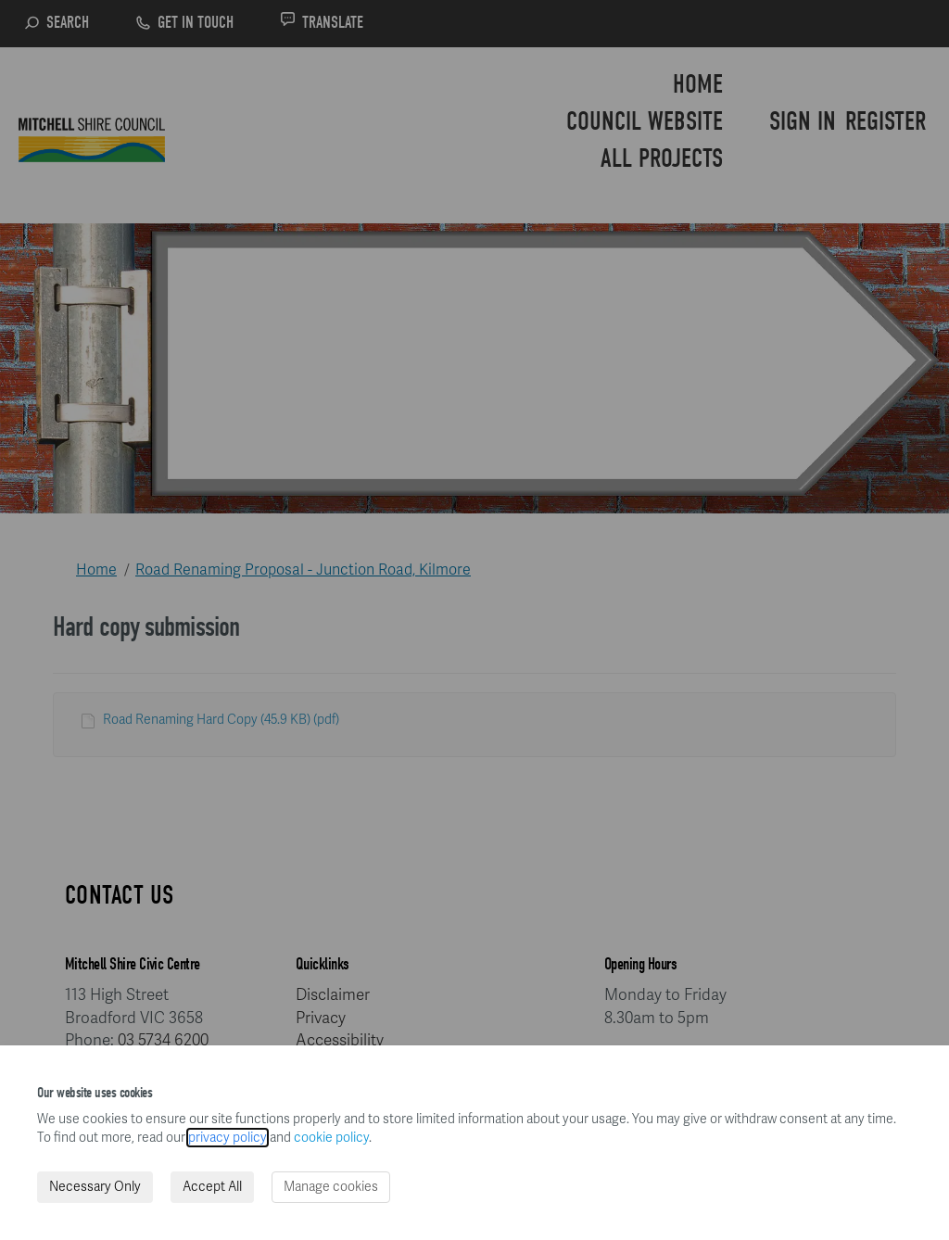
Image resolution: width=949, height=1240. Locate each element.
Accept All (212, 1187)
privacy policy (227, 1137)
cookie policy (331, 1137)
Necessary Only (95, 1187)
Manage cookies (331, 1187)
